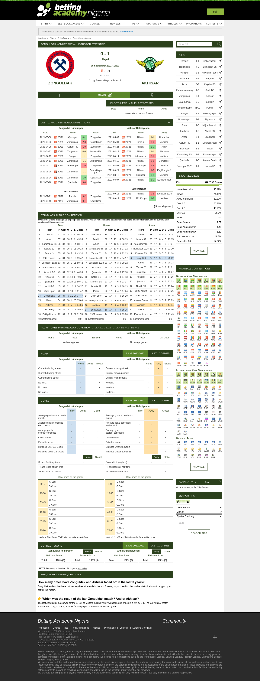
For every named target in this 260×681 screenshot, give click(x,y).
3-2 (84, 196)
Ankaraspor (140, 165)
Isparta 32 (49, 248)
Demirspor (164, 161)
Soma (184, 125)
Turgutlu (210, 78)
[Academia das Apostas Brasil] (179, 637)
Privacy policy (68, 642)
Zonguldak (60, 83)
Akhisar (150, 83)
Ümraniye (164, 137)
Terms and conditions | (49, 642)
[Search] (218, 44)
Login (215, 11)
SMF (70, 634)
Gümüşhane (96, 161)
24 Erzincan (49, 258)
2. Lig (105, 70)
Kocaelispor (96, 142)
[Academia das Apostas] (172, 637)
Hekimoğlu (184, 67)
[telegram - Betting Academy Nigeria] (165, 629)
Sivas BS (184, 78)
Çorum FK (72, 146)
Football (116, 651)
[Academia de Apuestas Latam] (200, 637)
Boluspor (140, 175)
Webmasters (72, 637)
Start (46, 23)
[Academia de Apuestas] (194, 637)
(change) (204, 487)
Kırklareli (49, 277)
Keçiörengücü (164, 170)
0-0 (84, 151)
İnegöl (210, 148)
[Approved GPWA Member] (62, 677)
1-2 (152, 170)
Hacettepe (72, 165)
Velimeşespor (210, 113)
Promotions (194, 23)
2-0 (152, 146)
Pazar (49, 300)
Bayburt (184, 61)
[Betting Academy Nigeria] (165, 637)
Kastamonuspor (49, 319)
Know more (126, 31)
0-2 (152, 193)
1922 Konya (140, 198)
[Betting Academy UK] (208, 637)
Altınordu (164, 151)
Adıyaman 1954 (210, 72)
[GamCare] (69, 677)
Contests (214, 23)
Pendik (72, 196)
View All (198, 466)
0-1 (84, 137)
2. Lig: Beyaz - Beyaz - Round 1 (105, 80)
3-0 (84, 182)
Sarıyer (72, 156)
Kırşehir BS (49, 272)
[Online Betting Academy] (187, 637)
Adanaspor (140, 156)
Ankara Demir (49, 267)
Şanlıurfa (72, 182)
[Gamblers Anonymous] (80, 677)
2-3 (84, 142)
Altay (164, 146)
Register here (79, 631)
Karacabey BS (49, 244)
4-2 (152, 165)
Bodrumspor (184, 119)
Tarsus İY (49, 253)
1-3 (197, 90)
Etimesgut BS (210, 67)
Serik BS (209, 90)
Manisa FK (95, 151)
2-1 (197, 72)
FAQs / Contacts (85, 639)
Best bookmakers (71, 23)
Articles (174, 23)
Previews (114, 23)
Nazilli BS (49, 286)
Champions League (212, 657)
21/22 (60, 196)
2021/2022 (105, 75)
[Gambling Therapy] (74, 677)
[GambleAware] (47, 677)
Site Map (42, 634)
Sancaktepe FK (96, 171)
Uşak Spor (95, 177)
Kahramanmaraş (184, 90)
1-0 (84, 146)
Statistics (154, 23)
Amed (49, 239)
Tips (134, 23)
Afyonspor (72, 137)
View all (198, 250)
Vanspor (184, 72)
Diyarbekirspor (210, 143)
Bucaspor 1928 (164, 193)
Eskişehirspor (164, 179)
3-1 (152, 156)
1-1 (84, 156)
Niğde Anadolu (209, 125)
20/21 (60, 137)
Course (95, 23)
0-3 (197, 84)
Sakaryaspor (210, 61)
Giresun (140, 142)
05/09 (197, 107)
